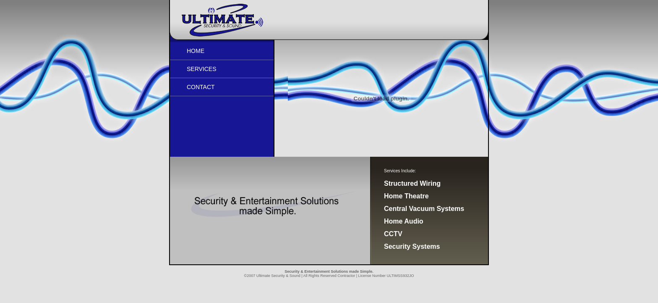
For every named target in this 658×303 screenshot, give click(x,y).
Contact (201, 87)
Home (195, 50)
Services (202, 69)
